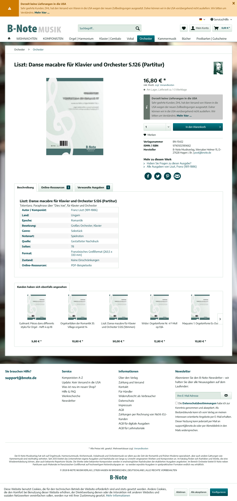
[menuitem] (109, 28)
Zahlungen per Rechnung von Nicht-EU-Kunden (143, 417)
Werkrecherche (71, 396)
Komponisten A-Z (72, 377)
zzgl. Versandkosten (164, 85)
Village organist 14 (77, 325)
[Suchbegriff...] (109, 28)
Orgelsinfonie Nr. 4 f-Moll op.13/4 (159, 325)
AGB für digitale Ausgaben (134, 423)
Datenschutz (126, 400)
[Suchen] (137, 28)
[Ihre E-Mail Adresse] (198, 395)
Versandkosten (141, 448)
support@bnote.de (21, 377)
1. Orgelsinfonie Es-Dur (200, 323)
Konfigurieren (219, 492)
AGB (121, 409)
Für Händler (125, 391)
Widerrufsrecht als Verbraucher (137, 396)
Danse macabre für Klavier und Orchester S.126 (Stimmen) (118, 325)
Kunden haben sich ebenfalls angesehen (42, 286)
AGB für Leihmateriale (132, 428)
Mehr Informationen (118, 495)
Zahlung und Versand (131, 382)
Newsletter (68, 400)
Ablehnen (180, 492)
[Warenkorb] (222, 28)
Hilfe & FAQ (69, 391)
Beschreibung (25, 187)
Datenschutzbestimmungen (199, 403)
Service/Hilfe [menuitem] (220, 19)
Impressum (125, 405)
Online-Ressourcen (55, 187)
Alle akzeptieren (198, 492)
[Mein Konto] (200, 28)
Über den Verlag (128, 377)
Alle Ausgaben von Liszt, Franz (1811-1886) (170, 166)
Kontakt (123, 386)
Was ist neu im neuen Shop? (79, 386)
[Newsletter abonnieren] (226, 395)
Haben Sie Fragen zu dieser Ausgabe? (167, 163)
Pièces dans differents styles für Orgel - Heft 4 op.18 (36, 325)
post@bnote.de (202, 152)
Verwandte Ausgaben (94, 187)
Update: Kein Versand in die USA (81, 382)
